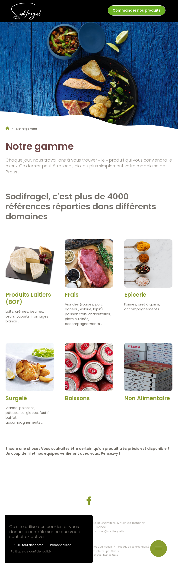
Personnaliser (60, 545)
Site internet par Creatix (105, 551)
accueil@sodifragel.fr (109, 531)
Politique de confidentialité (133, 547)
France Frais (110, 555)
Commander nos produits (137, 10)
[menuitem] (136, 11)
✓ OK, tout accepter (28, 545)
